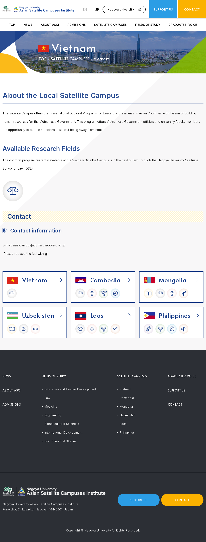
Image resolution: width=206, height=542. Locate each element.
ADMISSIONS (76, 24)
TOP (12, 24)
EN (85, 9)
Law (47, 398)
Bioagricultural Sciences (61, 424)
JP (97, 9)
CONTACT (175, 404)
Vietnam (125, 389)
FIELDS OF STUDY (147, 24)
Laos (123, 424)
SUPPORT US (176, 390)
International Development (63, 432)
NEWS (28, 24)
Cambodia (127, 398)
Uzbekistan (128, 415)
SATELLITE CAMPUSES (110, 24)
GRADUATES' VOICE (182, 24)
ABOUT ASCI (50, 24)
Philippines (127, 432)
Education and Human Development (70, 389)
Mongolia (126, 406)
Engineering (52, 415)
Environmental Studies (60, 441)
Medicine (50, 406)
